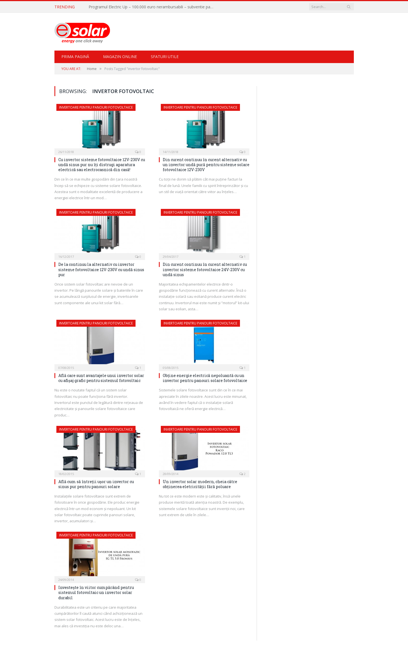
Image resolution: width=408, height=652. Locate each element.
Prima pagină (75, 56)
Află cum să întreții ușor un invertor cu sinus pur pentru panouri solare (96, 484)
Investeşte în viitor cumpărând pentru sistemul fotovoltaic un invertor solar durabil (96, 592)
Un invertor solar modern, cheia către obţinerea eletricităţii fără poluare (200, 484)
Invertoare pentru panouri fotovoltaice (96, 107)
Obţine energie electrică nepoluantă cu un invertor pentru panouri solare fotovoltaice (205, 378)
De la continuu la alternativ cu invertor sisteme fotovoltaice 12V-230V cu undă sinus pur (101, 269)
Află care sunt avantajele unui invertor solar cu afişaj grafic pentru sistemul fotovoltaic (101, 378)
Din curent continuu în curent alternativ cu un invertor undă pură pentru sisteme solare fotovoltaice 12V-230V (206, 164)
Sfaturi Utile (165, 56)
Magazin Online (120, 56)
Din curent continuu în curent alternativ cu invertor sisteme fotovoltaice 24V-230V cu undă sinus (205, 269)
